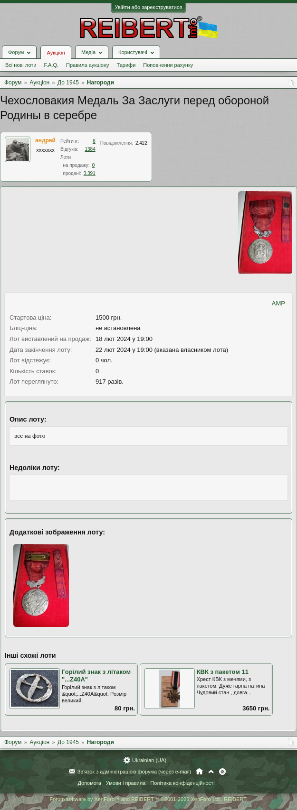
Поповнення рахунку (168, 65)
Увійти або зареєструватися (148, 7)
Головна (199, 771)
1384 (90, 149)
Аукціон (56, 52)
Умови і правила (125, 783)
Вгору (211, 771)
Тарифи (126, 65)
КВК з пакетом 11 (223, 671)
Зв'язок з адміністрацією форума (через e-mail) (134, 771)
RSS (222, 771)
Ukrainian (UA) (149, 760)
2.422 (141, 143)
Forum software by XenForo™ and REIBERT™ (148, 799)
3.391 (90, 173)
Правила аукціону (87, 65)
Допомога (89, 783)
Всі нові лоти (20, 65)
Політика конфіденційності (182, 783)
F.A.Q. (51, 65)
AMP (278, 303)
